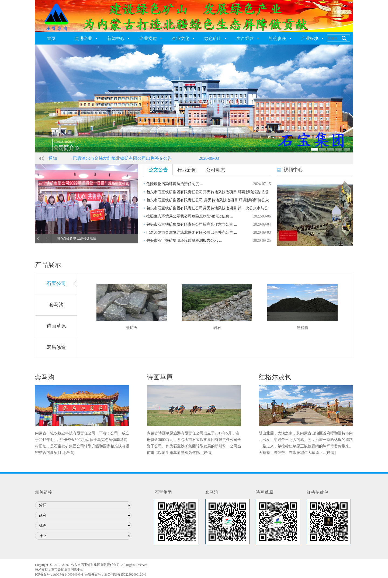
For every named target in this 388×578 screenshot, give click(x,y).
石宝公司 (56, 283)
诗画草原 (56, 326)
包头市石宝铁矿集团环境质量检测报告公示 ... (184, 241)
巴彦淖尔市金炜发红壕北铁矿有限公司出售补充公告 (122, 158)
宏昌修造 (56, 347)
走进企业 (83, 38)
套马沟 (56, 304)
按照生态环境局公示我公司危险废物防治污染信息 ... (189, 216)
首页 (51, 38)
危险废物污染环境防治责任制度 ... (174, 184)
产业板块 (309, 38)
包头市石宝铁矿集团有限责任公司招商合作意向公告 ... (191, 224)
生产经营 (245, 38)
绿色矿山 (212, 38)
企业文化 (180, 38)
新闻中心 (115, 38)
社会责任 (277, 38)
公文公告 (158, 169)
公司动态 (215, 170)
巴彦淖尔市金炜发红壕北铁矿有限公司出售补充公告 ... (191, 232)
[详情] (69, 453)
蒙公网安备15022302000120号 (125, 574)
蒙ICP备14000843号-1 (68, 574)
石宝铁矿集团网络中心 (67, 570)
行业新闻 (187, 170)
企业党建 (148, 38)
